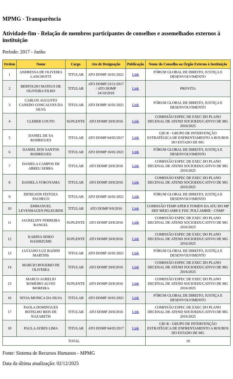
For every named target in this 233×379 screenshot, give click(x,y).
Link (135, 74)
